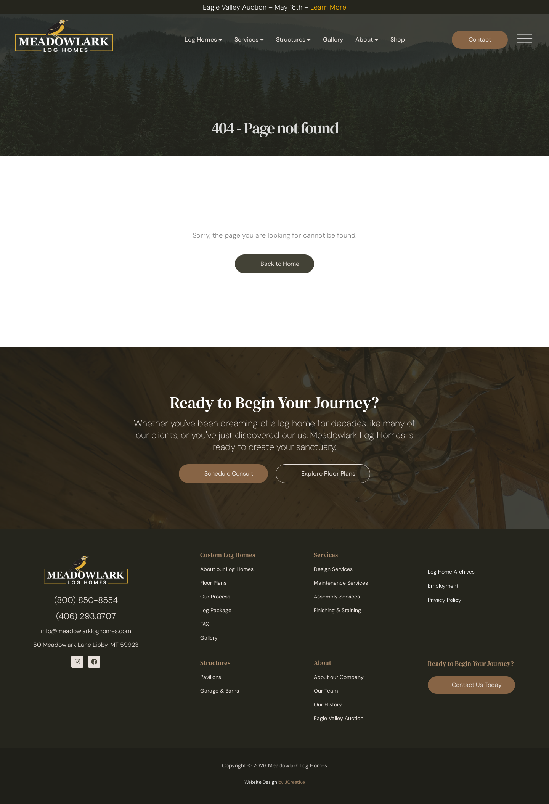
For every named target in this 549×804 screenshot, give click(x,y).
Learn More (328, 7)
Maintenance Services (341, 582)
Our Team (326, 690)
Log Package (215, 610)
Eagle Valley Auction (338, 718)
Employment (443, 585)
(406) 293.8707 (86, 616)
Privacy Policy (444, 600)
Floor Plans (213, 582)
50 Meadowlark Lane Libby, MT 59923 (85, 645)
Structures (293, 40)
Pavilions (210, 677)
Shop (397, 39)
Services (249, 40)
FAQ (205, 624)
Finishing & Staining (337, 610)
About (366, 40)
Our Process (215, 596)
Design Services (333, 569)
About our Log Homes (227, 569)
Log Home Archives (451, 571)
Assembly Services (337, 596)
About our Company (339, 677)
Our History (328, 704)
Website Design (260, 782)
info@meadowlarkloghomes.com (86, 631)
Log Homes (203, 40)
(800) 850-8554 (86, 600)
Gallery (333, 39)
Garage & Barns (219, 690)
